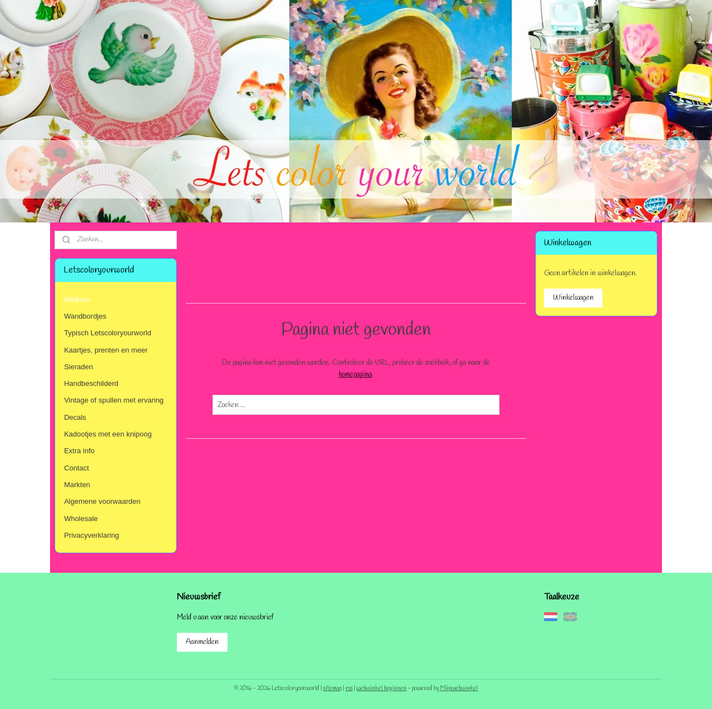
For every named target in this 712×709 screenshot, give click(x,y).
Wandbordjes (85, 316)
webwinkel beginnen (382, 688)
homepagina (355, 374)
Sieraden (78, 367)
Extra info (79, 451)
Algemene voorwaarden (102, 501)
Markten (77, 484)
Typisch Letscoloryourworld (107, 333)
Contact (76, 468)
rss (349, 688)
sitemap (332, 688)
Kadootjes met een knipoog (108, 434)
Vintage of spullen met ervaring (114, 400)
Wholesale (81, 518)
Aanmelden (202, 642)
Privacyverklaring (91, 535)
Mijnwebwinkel (459, 688)
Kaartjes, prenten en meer (105, 350)
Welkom (77, 299)
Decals (75, 417)
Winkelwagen (573, 298)
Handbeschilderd (91, 383)
